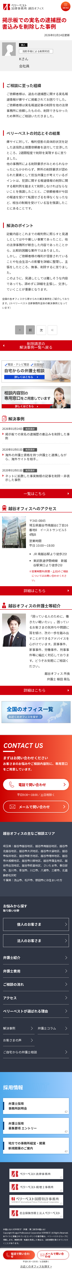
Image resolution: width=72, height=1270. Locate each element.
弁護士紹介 (11, 957)
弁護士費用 (11, 970)
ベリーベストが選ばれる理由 (25, 1010)
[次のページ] (52, 330)
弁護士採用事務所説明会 (17, 1106)
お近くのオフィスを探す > (36, 1266)
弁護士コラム (47, 1028)
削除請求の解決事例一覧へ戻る (36, 345)
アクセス (10, 997)
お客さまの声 (12, 1040)
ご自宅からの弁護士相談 (20, 1052)
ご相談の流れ (13, 984)
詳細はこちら (35, 590)
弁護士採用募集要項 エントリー (22, 1126)
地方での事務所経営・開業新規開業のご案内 (26, 1145)
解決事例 (9, 1028)
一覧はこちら (35, 493)
